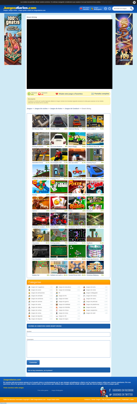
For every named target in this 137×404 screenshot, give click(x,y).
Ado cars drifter (73, 162)
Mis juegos (86, 8)
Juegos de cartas (36, 304)
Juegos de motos (91, 290)
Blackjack (89, 211)
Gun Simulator (36, 259)
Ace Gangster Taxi (56, 162)
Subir (132, 399)
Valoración (34, 93)
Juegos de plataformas (92, 304)
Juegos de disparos (36, 319)
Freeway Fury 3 (55, 178)
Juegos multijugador (92, 293)
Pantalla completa (100, 93)
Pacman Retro (72, 243)
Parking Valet (54, 227)
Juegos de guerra (64, 301)
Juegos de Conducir (72, 108)
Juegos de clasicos (36, 307)
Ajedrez (34, 211)
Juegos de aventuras (37, 298)
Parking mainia (55, 243)
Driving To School (37, 146)
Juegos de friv (63, 296)
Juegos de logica (63, 319)
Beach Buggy (72, 146)
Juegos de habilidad (64, 304)
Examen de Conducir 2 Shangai (39, 227)
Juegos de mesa (63, 313)
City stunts (35, 243)
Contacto (87, 399)
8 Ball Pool (53, 259)
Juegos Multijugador (57, 390)
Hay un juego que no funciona (111, 399)
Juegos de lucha (90, 287)
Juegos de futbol (63, 298)
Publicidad (125, 399)
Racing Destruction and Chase (94, 178)
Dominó (52, 195)
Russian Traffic (55, 129)
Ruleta (70, 211)
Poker (70, 195)
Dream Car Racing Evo (39, 178)
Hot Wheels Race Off (93, 146)
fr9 (59, 293)
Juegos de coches (41, 108)
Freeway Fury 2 (91, 162)
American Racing (73, 129)
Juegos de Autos (56, 108)
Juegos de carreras (36, 301)
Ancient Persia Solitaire (75, 275)
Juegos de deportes (36, 316)
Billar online (72, 259)
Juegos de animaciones (38, 293)
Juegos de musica (91, 296)
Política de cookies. (106, 2)
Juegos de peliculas (91, 301)
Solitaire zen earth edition (57, 275)
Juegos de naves (91, 298)
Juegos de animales (37, 296)
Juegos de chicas (64, 310)
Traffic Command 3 (92, 227)
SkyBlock (89, 243)
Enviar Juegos (96, 399)
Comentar (33, 362)
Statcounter (3, 403)
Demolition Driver (37, 162)
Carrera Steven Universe (75, 178)
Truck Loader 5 (91, 129)
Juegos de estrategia (65, 290)
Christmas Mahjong (92, 275)
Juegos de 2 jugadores (37, 287)
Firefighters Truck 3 (74, 227)
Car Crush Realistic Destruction (57, 146)
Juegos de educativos (65, 287)
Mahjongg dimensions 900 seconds (94, 259)
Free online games (43, 390)
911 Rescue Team (37, 129)
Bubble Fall (35, 275)
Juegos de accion (36, 290)
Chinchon (53, 211)
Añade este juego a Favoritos (69, 94)
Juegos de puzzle (91, 307)
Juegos (98, 8)
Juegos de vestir (90, 313)
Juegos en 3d (62, 316)
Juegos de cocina (36, 313)
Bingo (88, 195)
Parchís (34, 195)
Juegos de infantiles (64, 307)
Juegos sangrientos (91, 310)
